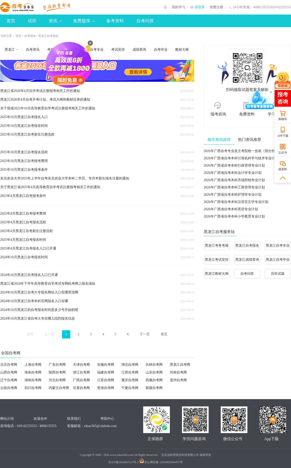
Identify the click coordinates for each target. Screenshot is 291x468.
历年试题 (277, 273)
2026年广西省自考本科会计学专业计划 (232, 173)
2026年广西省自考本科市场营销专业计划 (234, 180)
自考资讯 (32, 49)
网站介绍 (7, 418)
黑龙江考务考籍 (216, 245)
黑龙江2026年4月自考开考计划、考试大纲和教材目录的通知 (45, 99)
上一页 (49, 334)
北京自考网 (8, 364)
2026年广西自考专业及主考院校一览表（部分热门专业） (246, 151)
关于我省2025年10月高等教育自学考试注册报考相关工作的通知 (47, 108)
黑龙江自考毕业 (278, 259)
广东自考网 (57, 364)
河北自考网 (57, 380)
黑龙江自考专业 (278, 245)
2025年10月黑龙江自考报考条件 (24, 169)
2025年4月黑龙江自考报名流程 (23, 222)
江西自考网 (129, 372)
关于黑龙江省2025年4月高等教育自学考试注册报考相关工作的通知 (50, 187)
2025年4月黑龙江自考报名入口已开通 (28, 248)
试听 (32, 20)
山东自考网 (154, 372)
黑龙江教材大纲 (216, 273)
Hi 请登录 (197, 7)
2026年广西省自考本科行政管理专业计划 (234, 165)
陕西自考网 (57, 372)
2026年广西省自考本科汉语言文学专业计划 (236, 202)
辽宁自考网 (8, 380)
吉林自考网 (154, 364)
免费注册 (216, 7)
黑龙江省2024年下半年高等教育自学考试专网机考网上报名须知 (47, 283)
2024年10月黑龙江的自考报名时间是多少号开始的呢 (39, 310)
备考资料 (115, 20)
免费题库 (84, 20)
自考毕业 (160, 49)
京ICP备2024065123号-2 (123, 462)
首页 (11, 20)
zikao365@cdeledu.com (100, 426)
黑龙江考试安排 (216, 259)
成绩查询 (139, 49)
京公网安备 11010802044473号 (161, 462)
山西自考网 (8, 372)
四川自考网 (32, 388)
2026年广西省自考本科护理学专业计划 (232, 194)
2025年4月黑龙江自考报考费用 (23, 213)
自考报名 (30, 36)
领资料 (282, 169)
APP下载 (282, 135)
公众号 (282, 152)
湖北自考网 (129, 364)
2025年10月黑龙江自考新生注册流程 (27, 134)
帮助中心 (107, 418)
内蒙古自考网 (59, 388)
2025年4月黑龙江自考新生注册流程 (26, 231)
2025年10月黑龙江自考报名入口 (24, 117)
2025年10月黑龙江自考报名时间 (24, 126)
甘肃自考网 (81, 388)
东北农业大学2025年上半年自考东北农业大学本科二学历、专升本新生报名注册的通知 (64, 178)
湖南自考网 (32, 380)
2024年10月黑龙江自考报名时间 (24, 257)
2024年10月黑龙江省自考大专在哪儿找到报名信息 (37, 318)
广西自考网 (81, 380)
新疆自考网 (154, 388)
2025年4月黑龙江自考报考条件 (23, 196)
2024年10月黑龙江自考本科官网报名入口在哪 (34, 301)
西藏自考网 (154, 380)
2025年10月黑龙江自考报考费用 (24, 161)
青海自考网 (105, 388)
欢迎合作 (40, 418)
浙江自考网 (81, 372)
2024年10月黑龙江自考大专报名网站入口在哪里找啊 (39, 292)
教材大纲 (182, 49)
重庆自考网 (129, 380)
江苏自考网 (105, 380)
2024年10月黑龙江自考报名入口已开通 (29, 275)
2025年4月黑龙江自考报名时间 (23, 240)
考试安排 (118, 49)
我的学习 (178, 7)
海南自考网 (32, 372)
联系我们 (74, 418)
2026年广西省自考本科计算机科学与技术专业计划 (241, 158)
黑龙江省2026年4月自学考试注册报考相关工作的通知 (40, 91)
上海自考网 (32, 364)
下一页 (145, 334)
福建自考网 (105, 372)
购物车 (282, 119)
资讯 (55, 20)
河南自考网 (178, 372)
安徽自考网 (105, 364)
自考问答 (145, 20)
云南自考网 (8, 388)
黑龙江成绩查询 (247, 259)
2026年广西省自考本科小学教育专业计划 (234, 216)
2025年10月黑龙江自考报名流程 (24, 152)
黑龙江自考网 (180, 364)
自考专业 (96, 49)
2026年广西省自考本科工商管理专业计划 (234, 187)
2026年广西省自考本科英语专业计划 (231, 209)
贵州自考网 (178, 380)
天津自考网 (81, 364)
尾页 (164, 334)
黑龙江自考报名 (247, 245)
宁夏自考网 (129, 388)
